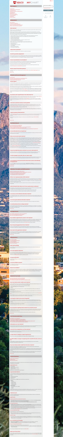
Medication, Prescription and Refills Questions (16, 11)
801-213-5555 (26, 70)
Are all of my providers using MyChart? (15, 24)
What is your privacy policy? (14, 360)
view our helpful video (18, 408)
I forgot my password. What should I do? (15, 79)
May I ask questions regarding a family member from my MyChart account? (20, 279)
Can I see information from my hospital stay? (16, 125)
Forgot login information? (46, 8)
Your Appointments (12, 12)
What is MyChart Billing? (13, 239)
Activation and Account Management (15, 9)
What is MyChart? (12, 22)
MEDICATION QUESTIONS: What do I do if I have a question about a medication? (20, 172)
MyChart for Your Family (13, 13)
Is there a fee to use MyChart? (14, 23)
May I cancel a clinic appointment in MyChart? (16, 215)
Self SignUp (26, 90)
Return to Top (12, 72)
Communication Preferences (36, 142)
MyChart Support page (34, 70)
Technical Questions (12, 15)
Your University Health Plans (14, 14)
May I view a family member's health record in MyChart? (17, 278)
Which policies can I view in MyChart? (15, 318)
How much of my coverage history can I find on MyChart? (17, 319)
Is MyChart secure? (12, 359)
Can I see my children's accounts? (14, 242)
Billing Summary (17, 254)
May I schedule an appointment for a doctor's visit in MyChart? (18, 213)
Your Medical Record (13, 10)
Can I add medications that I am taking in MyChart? (17, 174)
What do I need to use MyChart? (14, 358)
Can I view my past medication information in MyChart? (17, 173)
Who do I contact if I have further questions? (16, 25)
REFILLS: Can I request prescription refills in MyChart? (17, 171)
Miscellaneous (12, 16)
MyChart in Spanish (12, 17)
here (17, 342)
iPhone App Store (14, 65)
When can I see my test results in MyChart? (15, 126)
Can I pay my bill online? (13, 241)
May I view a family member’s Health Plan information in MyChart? (19, 321)
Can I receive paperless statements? (15, 240)
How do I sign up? (12, 77)
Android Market (20, 65)
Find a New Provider (27, 222)
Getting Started (12, 8)
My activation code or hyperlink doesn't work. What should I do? (18, 78)
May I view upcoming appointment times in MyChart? (17, 214)
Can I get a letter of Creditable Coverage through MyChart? (18, 320)
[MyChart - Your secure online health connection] (26, 2)
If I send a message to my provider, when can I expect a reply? (18, 127)
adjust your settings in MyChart (16, 145)
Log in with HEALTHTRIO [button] (48, 13)
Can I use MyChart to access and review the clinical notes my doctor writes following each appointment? (24, 128)
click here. (40, 179)
